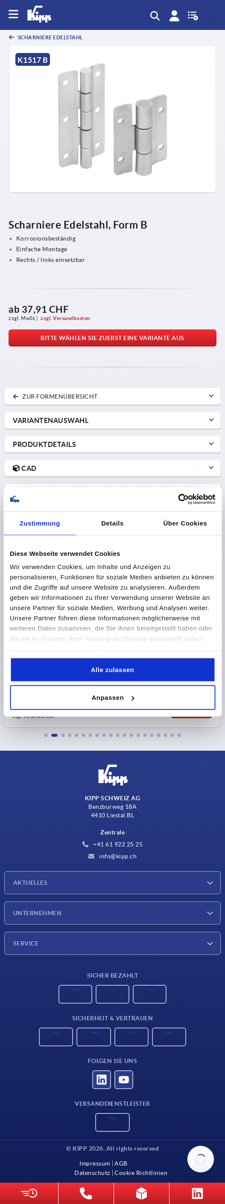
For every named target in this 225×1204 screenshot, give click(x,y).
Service (25, 943)
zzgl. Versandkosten (66, 318)
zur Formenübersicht (55, 396)
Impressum (94, 1163)
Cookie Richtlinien (140, 1173)
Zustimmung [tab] (40, 522)
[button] (46, 735)
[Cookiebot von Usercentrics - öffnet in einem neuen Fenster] (177, 499)
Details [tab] (112, 522)
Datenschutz (92, 1173)
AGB (121, 1163)
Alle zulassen (112, 669)
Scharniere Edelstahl (50, 37)
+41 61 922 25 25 (112, 844)
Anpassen (112, 697)
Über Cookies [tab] (185, 522)
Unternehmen (37, 913)
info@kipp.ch (112, 856)
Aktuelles (30, 882)
